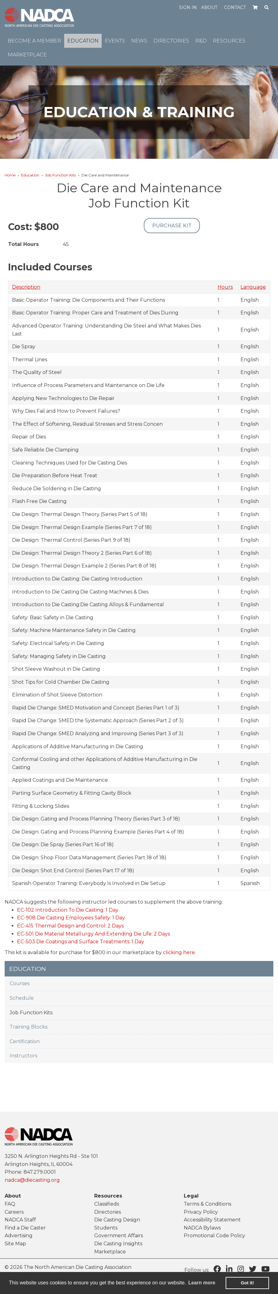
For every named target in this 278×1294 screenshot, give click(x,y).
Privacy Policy (201, 1212)
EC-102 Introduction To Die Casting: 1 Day (67, 910)
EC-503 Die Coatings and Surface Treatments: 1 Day (80, 942)
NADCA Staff (20, 1220)
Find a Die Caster (25, 1228)
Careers (14, 1212)
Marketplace (110, 1252)
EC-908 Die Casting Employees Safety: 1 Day (71, 918)
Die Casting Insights (118, 1244)
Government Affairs (118, 1235)
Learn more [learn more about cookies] (201, 1282)
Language (253, 287)
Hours (225, 287)
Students (105, 1228)
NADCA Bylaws (202, 1228)
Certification (25, 1041)
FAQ (10, 1204)
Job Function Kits (60, 175)
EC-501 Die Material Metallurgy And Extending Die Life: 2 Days (93, 934)
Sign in (188, 7)
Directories (107, 1212)
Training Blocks (28, 1027)
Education (30, 175)
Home (10, 175)
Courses (19, 983)
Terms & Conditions (207, 1204)
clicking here (179, 952)
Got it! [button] (247, 1282)
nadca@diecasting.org (32, 1180)
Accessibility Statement (212, 1220)
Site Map (15, 1244)
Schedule (22, 998)
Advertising (19, 1235)
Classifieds (106, 1204)
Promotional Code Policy (214, 1235)
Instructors (23, 1056)
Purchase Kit (172, 226)
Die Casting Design (117, 1220)
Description (26, 287)
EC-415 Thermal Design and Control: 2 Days (70, 926)
